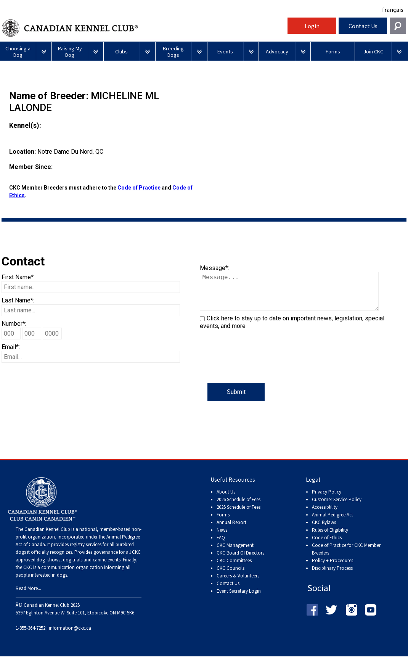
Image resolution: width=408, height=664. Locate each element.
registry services (85, 552)
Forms (223, 522)
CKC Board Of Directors (240, 560)
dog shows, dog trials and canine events (78, 567)
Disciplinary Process (332, 575)
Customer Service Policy (336, 507)
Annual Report (231, 530)
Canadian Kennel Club (144, 28)
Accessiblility (324, 514)
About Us (226, 499)
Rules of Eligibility (330, 537)
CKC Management (235, 553)
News (222, 537)
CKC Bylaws (324, 530)
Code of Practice (139, 188)
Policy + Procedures (332, 568)
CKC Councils (230, 575)
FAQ (221, 545)
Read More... (28, 596)
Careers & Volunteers (238, 583)
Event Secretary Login (239, 598)
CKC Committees (234, 568)
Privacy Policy (326, 499)
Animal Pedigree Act (332, 522)
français (392, 9)
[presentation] (258, 368)
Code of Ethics (327, 545)
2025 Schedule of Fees (238, 514)
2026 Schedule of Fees (238, 507)
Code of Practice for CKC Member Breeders (346, 557)
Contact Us (363, 26)
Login (312, 26)
